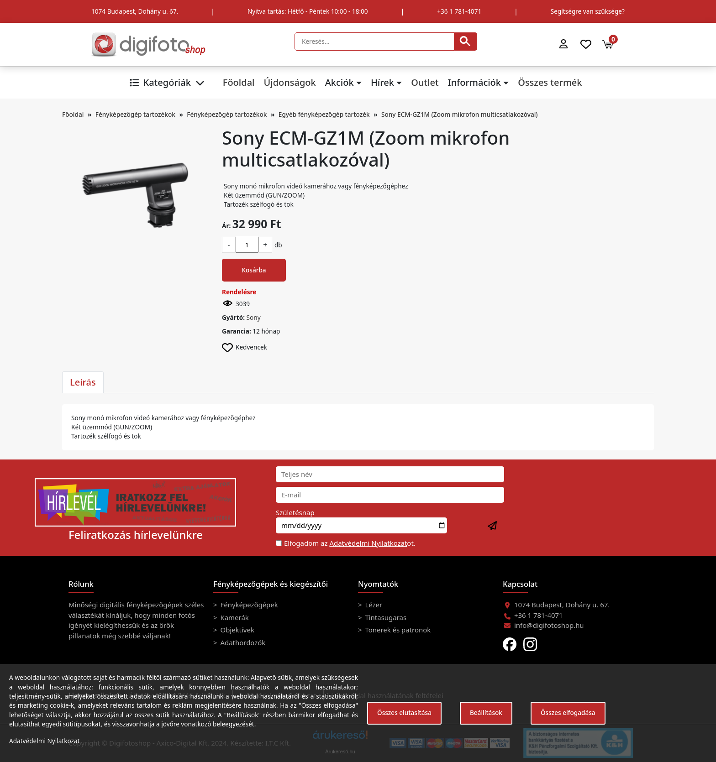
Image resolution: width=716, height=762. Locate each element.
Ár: (226, 225)
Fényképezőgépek (248, 604)
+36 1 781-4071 (459, 11)
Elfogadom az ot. (350, 543)
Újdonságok (289, 82)
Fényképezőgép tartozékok (135, 114)
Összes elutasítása (404, 712)
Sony (254, 317)
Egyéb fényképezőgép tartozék (324, 114)
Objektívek (236, 629)
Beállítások (486, 712)
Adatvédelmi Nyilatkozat (368, 543)
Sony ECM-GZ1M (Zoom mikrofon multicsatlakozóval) (459, 114)
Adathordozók (242, 642)
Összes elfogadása (568, 712)
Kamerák (234, 617)
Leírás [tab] (83, 382)
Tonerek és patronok (397, 629)
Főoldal (239, 82)
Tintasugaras (385, 617)
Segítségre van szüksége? (588, 11)
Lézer (373, 604)
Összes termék (550, 82)
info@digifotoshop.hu (549, 625)
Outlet (424, 82)
